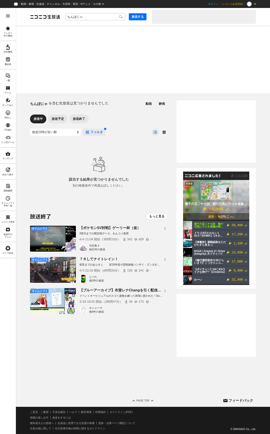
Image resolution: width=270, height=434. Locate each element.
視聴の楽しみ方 (39, 417)
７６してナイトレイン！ (98, 259)
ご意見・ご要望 (39, 412)
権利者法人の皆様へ (42, 423)
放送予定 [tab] (58, 118)
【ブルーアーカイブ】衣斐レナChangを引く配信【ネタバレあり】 (132, 290)
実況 (75, 4)
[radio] (155, 132)
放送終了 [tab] (79, 118)
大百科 (66, 4)
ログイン (213, 4)
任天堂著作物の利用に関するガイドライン (80, 428)
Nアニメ (85, 4)
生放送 (40, 4)
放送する (137, 16)
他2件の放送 (96, 280)
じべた (93, 276)
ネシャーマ (95, 308)
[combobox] (95, 16)
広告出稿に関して (40, 428)
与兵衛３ (94, 245)
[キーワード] (95, 16)
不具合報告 (59, 412)
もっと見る (157, 216)
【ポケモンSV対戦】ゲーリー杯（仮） (110, 228)
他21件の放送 (97, 249)
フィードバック (241, 400)
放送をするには (61, 417)
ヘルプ (73, 412)
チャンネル (53, 4)
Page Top (143, 400)
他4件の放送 (96, 311)
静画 (31, 4)
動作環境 (86, 412)
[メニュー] (165, 228)
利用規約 (100, 412)
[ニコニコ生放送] (45, 17)
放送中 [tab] (38, 118)
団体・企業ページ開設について (116, 423)
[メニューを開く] (8, 15)
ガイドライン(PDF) (121, 412)
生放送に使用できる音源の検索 (76, 423)
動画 (23, 4)
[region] (8, 221)
